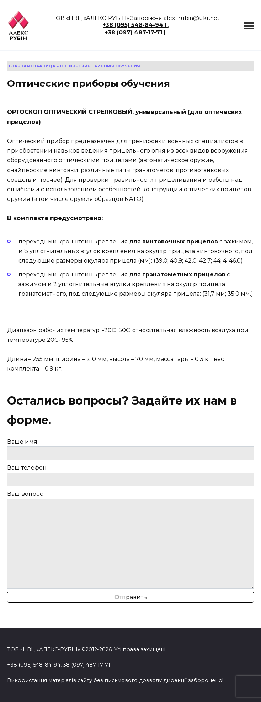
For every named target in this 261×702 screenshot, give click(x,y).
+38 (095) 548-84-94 (133, 25)
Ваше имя (130, 449)
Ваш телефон (130, 475)
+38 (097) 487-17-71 (134, 32)
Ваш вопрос (130, 539)
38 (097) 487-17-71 (86, 665)
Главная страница (32, 66)
